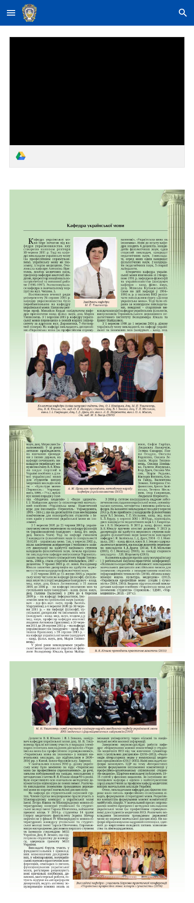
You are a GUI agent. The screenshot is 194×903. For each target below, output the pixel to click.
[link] (96, 102)
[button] (11, 12)
